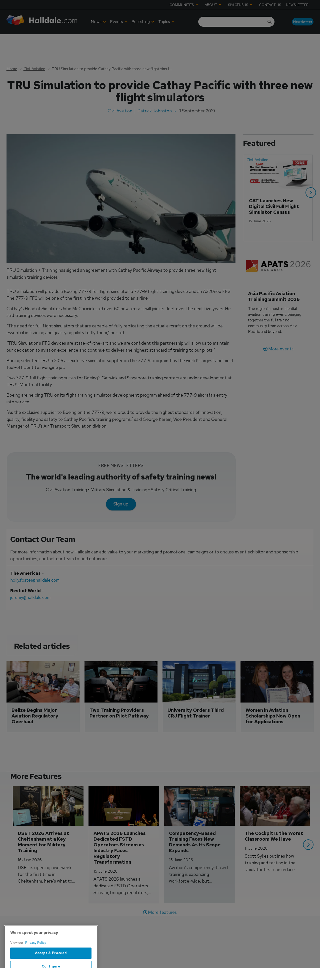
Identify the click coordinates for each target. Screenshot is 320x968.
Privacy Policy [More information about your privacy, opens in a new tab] (35, 958)
